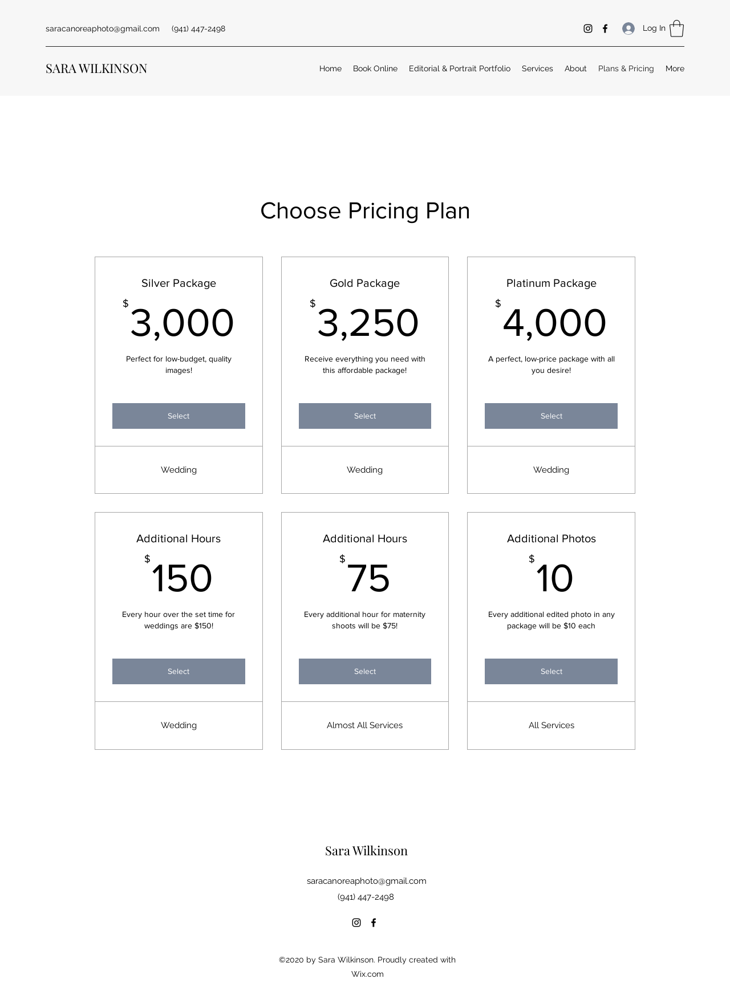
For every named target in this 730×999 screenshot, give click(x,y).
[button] (677, 28)
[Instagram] (588, 28)
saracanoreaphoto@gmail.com (103, 28)
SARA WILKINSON (97, 67)
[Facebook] (605, 28)
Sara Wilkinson (366, 850)
